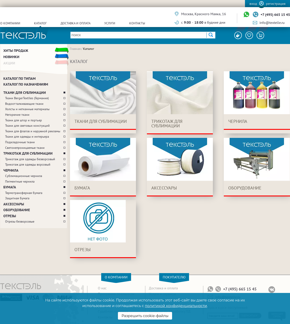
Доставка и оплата (75, 23)
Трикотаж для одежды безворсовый (30, 159)
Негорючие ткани (17, 115)
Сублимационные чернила (23, 176)
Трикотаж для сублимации (28, 153)
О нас (102, 288)
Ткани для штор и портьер (23, 120)
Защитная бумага (17, 198)
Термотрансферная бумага (23, 193)
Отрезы (9, 216)
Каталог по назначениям (25, 84)
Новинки (11, 57)
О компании (10, 23)
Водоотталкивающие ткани (24, 104)
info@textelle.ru (272, 22)
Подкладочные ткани (20, 142)
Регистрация (276, 3)
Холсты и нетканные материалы (27, 109)
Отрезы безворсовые (19, 221)
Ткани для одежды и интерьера (27, 137)
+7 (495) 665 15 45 (275, 14)
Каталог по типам (19, 78)
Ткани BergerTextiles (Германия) (27, 98)
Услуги (109, 23)
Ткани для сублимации (24, 92)
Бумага (9, 187)
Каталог (40, 23)
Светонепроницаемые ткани (25, 148)
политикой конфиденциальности (176, 306)
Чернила (11, 170)
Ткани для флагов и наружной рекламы (32, 131)
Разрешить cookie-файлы (145, 316)
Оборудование (16, 210)
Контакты (137, 23)
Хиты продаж (15, 50)
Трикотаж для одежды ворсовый (27, 164)
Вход (253, 3)
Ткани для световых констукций (27, 126)
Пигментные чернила (20, 181)
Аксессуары (13, 204)
